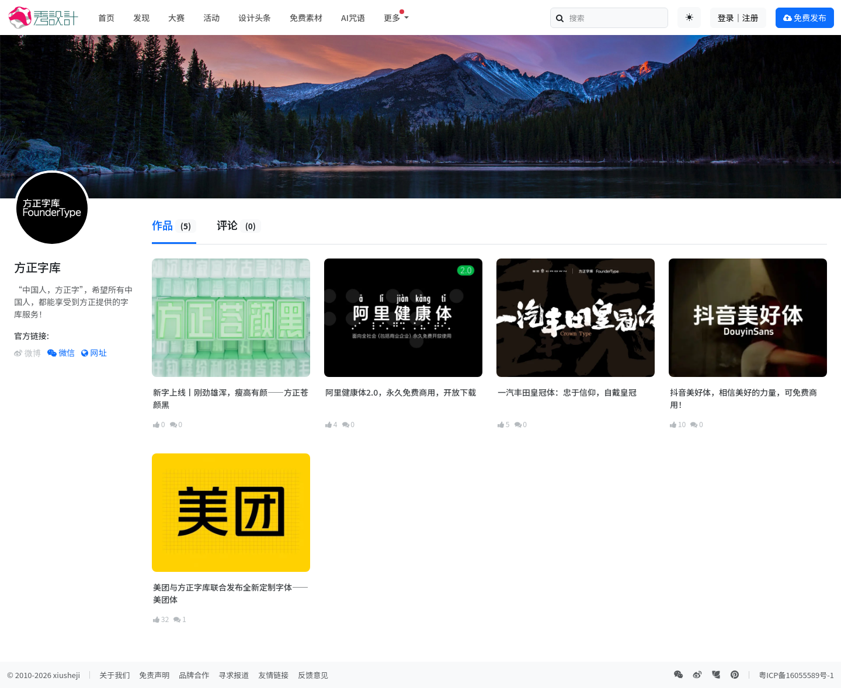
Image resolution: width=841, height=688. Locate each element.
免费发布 (804, 17)
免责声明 (154, 674)
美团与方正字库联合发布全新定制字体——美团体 (230, 593)
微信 (61, 352)
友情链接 (273, 674)
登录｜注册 (738, 17)
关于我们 (114, 674)
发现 (141, 17)
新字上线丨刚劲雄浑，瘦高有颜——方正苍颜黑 (230, 398)
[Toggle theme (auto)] (689, 17)
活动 (211, 17)
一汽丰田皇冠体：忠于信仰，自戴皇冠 (567, 392)
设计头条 (254, 17)
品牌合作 (194, 674)
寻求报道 (233, 674)
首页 (106, 17)
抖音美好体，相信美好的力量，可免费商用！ (743, 398)
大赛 (176, 17)
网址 (93, 352)
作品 (174, 224)
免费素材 (306, 17)
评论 (239, 224)
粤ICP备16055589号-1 (796, 674)
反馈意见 (313, 674)
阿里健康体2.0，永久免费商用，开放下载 (400, 392)
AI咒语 (353, 17)
